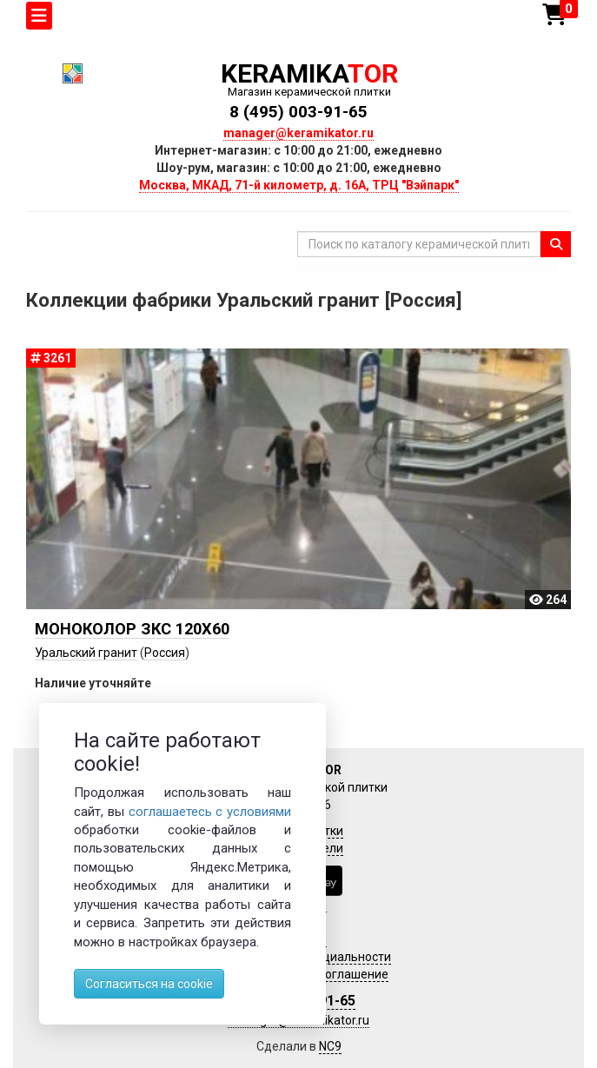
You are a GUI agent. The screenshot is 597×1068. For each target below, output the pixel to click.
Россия (164, 653)
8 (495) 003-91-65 (298, 112)
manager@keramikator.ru (298, 133)
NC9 (330, 1046)
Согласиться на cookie (149, 984)
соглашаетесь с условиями (210, 811)
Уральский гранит (86, 653)
